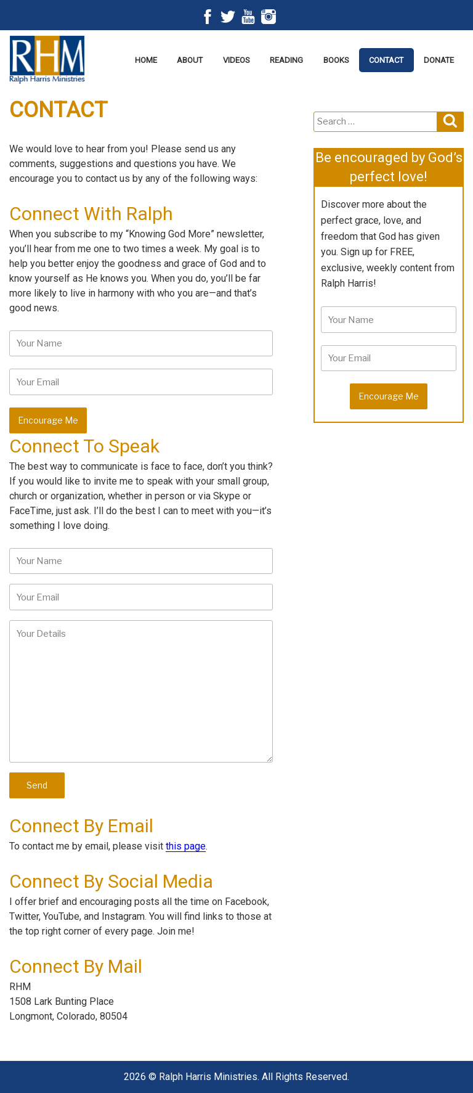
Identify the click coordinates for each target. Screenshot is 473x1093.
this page (186, 846)
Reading (286, 60)
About (190, 60)
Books (336, 60)
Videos (236, 60)
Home (146, 60)
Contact (386, 60)
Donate (439, 60)
